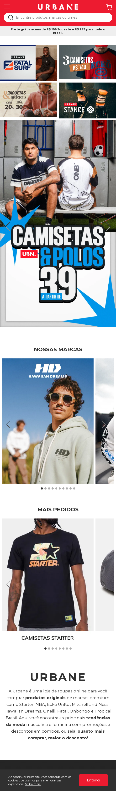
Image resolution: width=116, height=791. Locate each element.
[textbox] (61, 17)
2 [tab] (45, 489)
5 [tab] (56, 489)
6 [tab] (60, 489)
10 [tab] (74, 489)
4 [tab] (52, 489)
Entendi (93, 780)
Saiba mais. (33, 784)
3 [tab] (49, 489)
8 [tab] (67, 489)
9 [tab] (70, 489)
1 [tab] (42, 489)
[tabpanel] (58, 223)
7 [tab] (63, 489)
